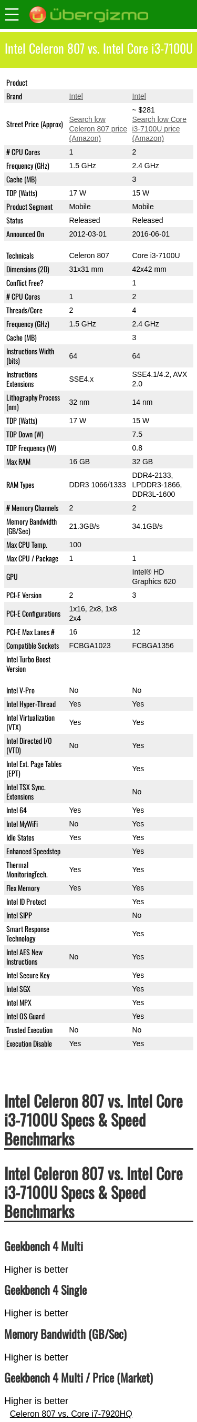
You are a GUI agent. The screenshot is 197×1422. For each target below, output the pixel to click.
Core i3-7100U (156, 82)
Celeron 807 (89, 82)
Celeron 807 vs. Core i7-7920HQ (71, 1413)
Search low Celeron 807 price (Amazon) (98, 128)
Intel (76, 96)
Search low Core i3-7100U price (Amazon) (159, 128)
